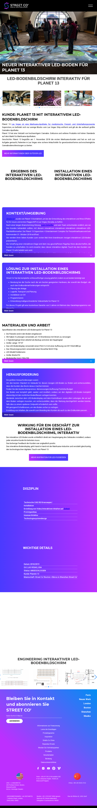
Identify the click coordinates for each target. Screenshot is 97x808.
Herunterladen (48, 755)
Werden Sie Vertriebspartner (48, 748)
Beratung (48, 759)
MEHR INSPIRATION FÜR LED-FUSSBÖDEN (48, 457)
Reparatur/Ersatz (48, 744)
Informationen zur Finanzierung (48, 726)
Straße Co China (48, 740)
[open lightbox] (17, 98)
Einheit (67, 509)
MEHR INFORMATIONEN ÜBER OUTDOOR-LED (23, 153)
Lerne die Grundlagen (48, 729)
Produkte (48, 751)
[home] (16, 6)
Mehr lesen (48, 255)
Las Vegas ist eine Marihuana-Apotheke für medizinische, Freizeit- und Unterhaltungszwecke (53, 124)
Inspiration (48, 737)
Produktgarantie (48, 733)
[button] (90, 6)
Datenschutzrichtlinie (48, 762)
